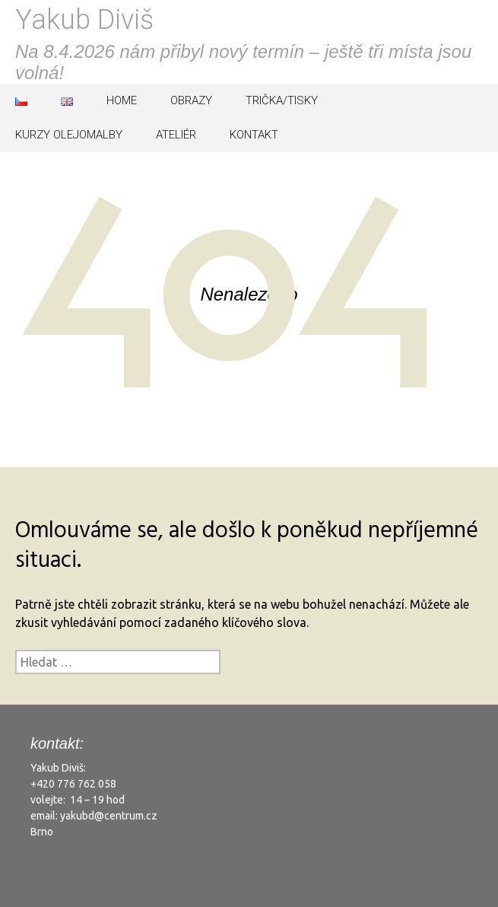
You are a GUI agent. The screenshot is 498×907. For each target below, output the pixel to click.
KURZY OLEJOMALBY (68, 135)
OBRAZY (191, 100)
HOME (121, 100)
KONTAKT (254, 135)
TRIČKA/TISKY (282, 100)
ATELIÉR (176, 135)
